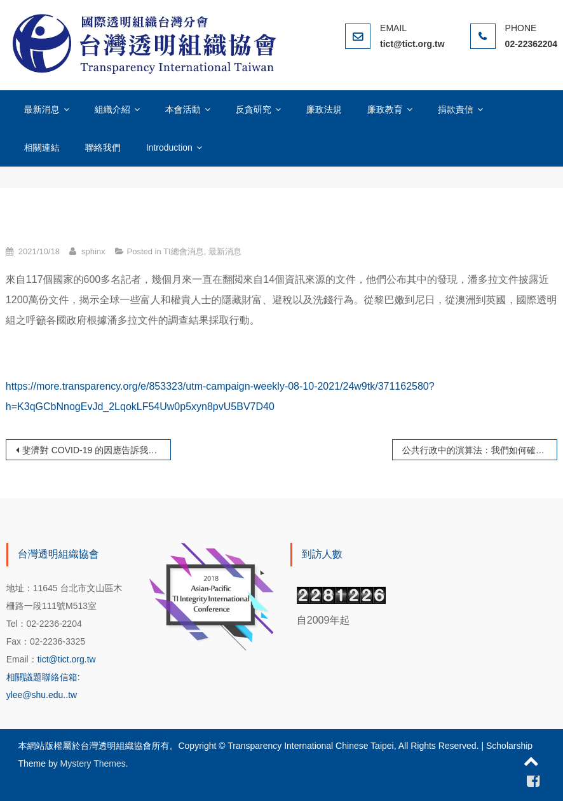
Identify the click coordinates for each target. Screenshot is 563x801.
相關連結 (42, 147)
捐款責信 (455, 109)
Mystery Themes (93, 763)
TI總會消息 (183, 251)
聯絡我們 (103, 147)
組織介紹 (112, 109)
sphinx (93, 251)
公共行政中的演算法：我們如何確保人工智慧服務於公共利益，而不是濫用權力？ (479, 450)
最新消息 (42, 109)
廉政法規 (324, 109)
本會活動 (183, 109)
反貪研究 (253, 109)
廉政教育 (385, 109)
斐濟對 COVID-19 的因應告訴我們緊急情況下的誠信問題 (96, 450)
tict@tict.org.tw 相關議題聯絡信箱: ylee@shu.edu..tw (51, 677)
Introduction (169, 147)
